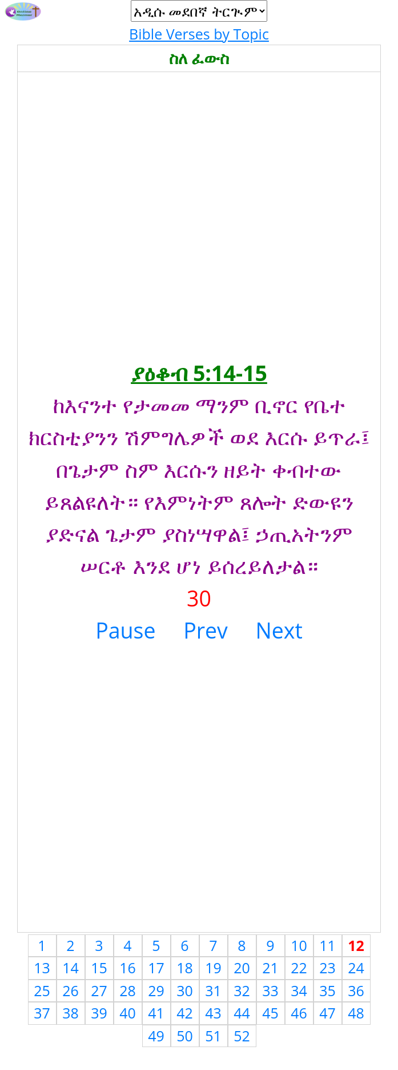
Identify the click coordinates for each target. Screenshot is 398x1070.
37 (42, 1013)
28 (127, 990)
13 (42, 967)
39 (99, 1013)
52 (242, 1035)
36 (356, 990)
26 (70, 990)
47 (327, 1013)
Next (279, 630)
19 (213, 967)
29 (156, 990)
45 (270, 1013)
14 (70, 967)
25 (42, 990)
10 (299, 945)
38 (70, 1013)
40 (127, 1013)
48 (356, 1013)
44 (242, 1013)
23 (327, 967)
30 (184, 990)
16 (127, 967)
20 (242, 967)
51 (213, 1035)
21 (270, 967)
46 (299, 1013)
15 (99, 967)
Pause (125, 630)
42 (184, 1013)
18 (184, 967)
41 (156, 1013)
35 (327, 990)
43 (213, 1013)
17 (156, 967)
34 (299, 990)
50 (184, 1035)
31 (213, 990)
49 (156, 1035)
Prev (205, 630)
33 (270, 990)
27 (99, 990)
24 (356, 967)
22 (299, 967)
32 (242, 990)
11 (327, 945)
